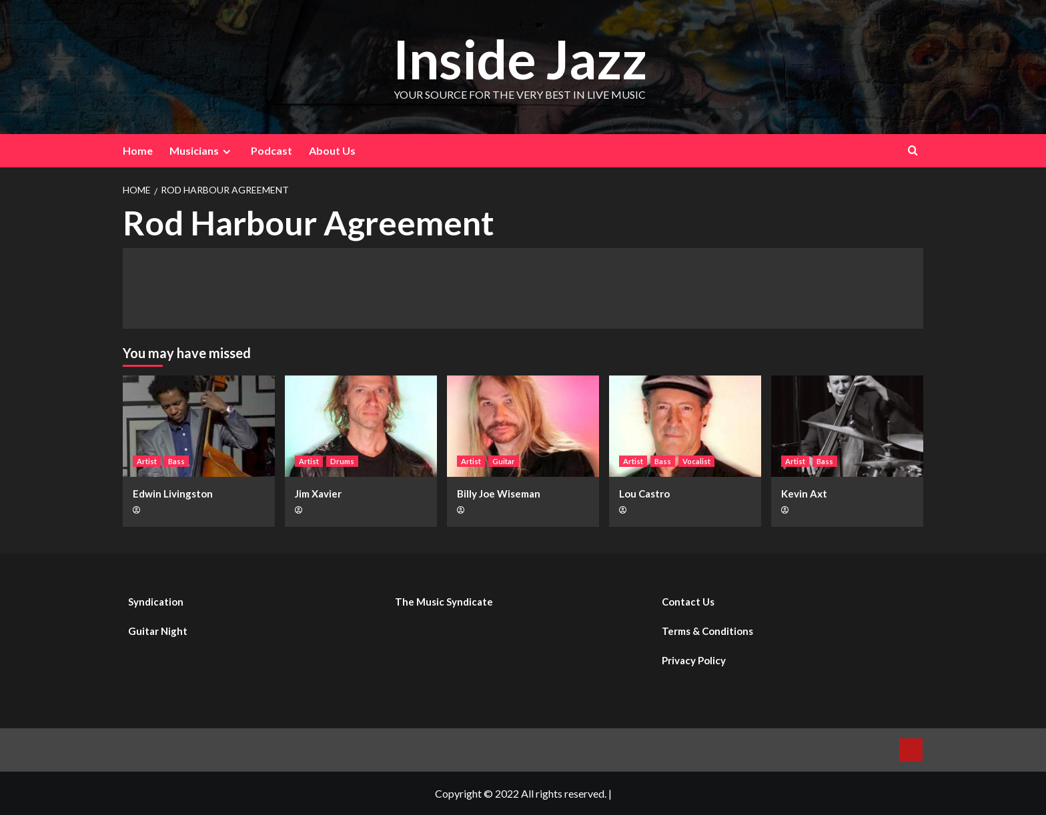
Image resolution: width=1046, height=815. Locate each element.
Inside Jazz (519, 57)
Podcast (271, 150)
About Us (332, 150)
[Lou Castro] (685, 426)
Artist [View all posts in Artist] (147, 461)
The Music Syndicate (444, 602)
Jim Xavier (318, 494)
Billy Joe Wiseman (498, 494)
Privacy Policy (694, 660)
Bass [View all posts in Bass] (176, 461)
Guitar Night (157, 631)
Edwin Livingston (173, 494)
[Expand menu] (226, 151)
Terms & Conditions (707, 631)
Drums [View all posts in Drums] (342, 461)
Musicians (201, 150)
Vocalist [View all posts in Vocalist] (696, 461)
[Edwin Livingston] (199, 426)
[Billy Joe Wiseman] (523, 426)
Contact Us (688, 602)
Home (138, 150)
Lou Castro (644, 494)
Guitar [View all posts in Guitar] (503, 461)
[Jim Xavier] (361, 426)
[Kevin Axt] (847, 426)
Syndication (155, 602)
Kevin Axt (804, 494)
